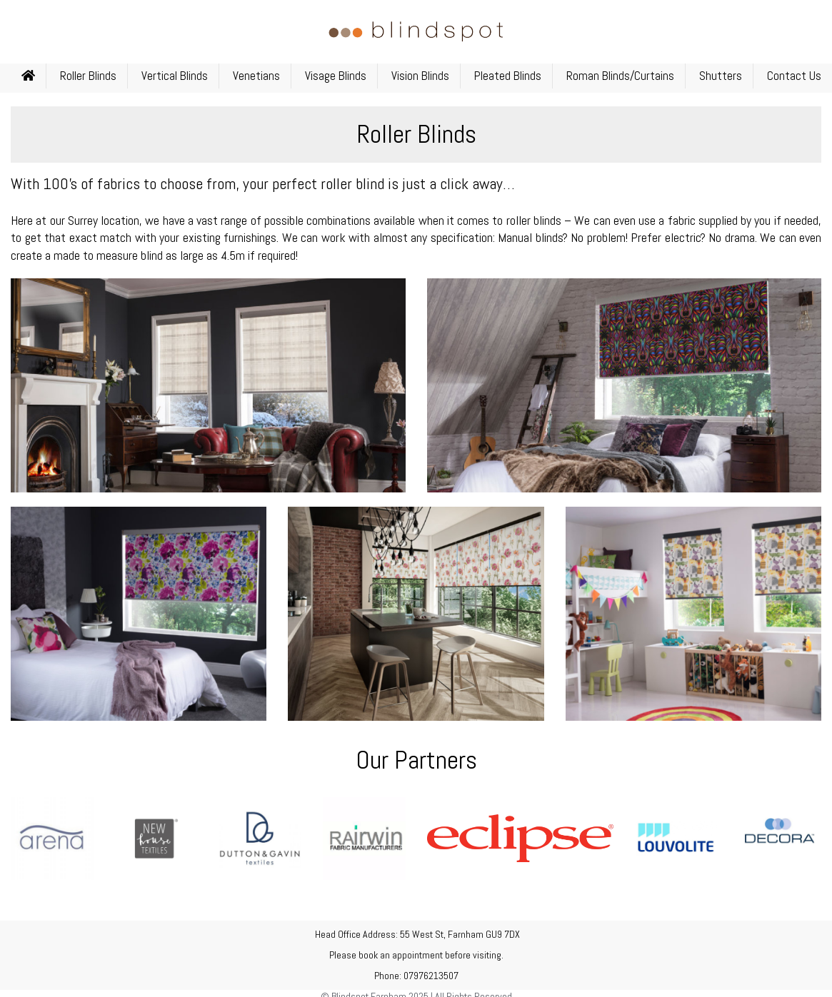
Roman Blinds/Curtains (620, 75)
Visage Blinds (335, 75)
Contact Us (794, 75)
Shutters (720, 75)
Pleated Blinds (507, 75)
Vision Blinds (420, 75)
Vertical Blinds (174, 75)
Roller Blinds (88, 75)
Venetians (256, 75)
